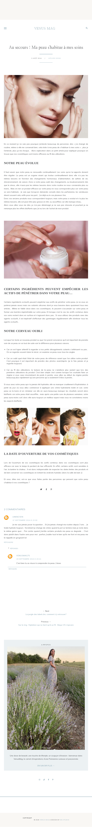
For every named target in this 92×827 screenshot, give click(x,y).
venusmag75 (23, 555)
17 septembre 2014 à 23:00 (24, 520)
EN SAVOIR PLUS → (46, 765)
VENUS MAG (44, 28)
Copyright (27, 818)
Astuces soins (54, 58)
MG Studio (64, 820)
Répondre (8, 542)
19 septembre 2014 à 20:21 (28, 559)
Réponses (14, 548)
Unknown (17, 517)
